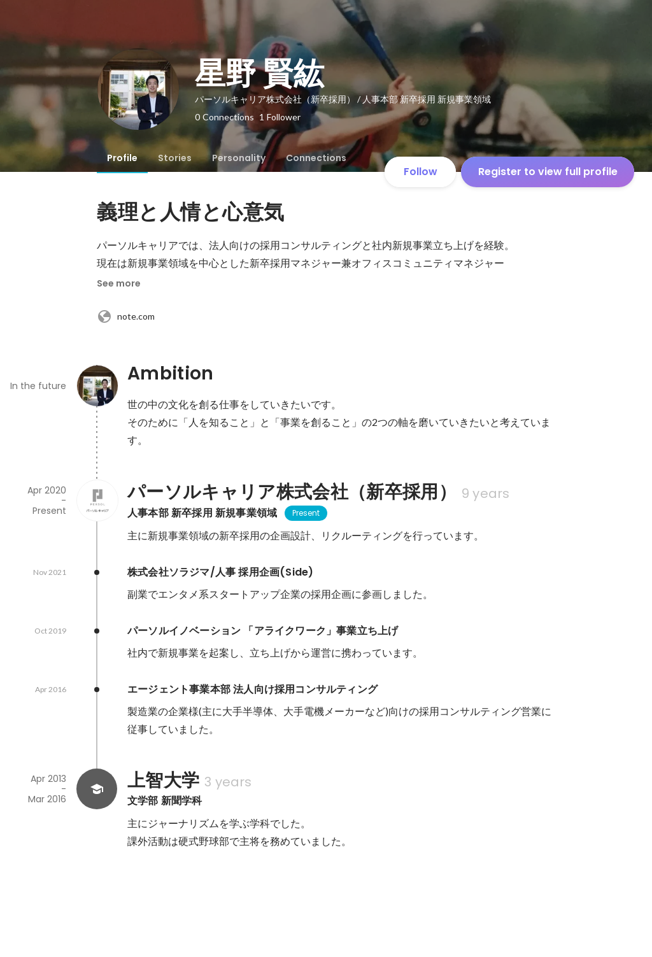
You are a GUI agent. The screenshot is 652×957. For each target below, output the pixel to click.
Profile (122, 158)
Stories (175, 158)
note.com (126, 316)
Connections (316, 158)
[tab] (122, 158)
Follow (420, 171)
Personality (239, 158)
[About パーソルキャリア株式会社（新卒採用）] (96, 500)
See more (119, 283)
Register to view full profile (548, 171)
